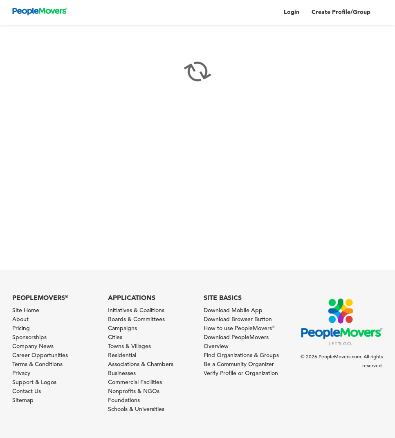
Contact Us (26, 391)
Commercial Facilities (135, 382)
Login (291, 12)
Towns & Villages (129, 346)
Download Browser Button (238, 319)
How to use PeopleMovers (239, 328)
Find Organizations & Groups (241, 355)
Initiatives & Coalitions (136, 310)
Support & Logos (34, 382)
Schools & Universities (136, 409)
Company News (33, 346)
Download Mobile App (233, 310)
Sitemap (23, 400)
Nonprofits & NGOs (133, 391)
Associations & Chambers (140, 364)
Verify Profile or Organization (241, 373)
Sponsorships (29, 337)
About (20, 319)
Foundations (124, 400)
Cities (115, 337)
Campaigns (122, 328)
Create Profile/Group (341, 12)
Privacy (21, 373)
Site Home (25, 310)
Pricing (21, 328)
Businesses (122, 373)
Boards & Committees (136, 319)
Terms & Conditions (37, 364)
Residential (122, 355)
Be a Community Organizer (239, 364)
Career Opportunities (40, 355)
